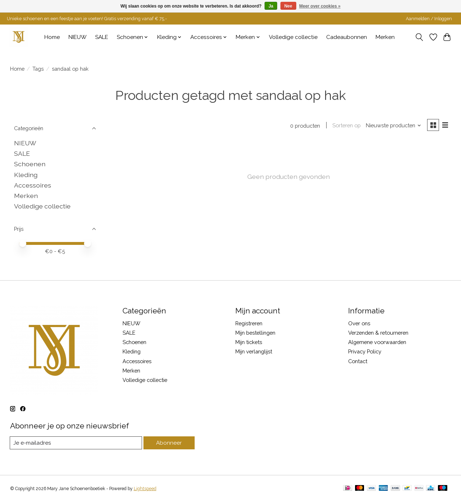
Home (52, 37)
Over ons (359, 323)
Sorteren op (346, 126)
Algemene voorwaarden (377, 342)
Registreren (248, 323)
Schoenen (29, 164)
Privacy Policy (364, 351)
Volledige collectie (293, 37)
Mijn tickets (248, 342)
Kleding (25, 175)
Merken (385, 37)
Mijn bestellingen (255, 333)
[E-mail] (76, 442)
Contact (357, 361)
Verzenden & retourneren (378, 333)
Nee (288, 6)
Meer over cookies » (320, 6)
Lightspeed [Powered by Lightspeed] (145, 488)
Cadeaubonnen (346, 37)
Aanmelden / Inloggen (429, 18)
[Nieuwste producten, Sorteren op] (392, 126)
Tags (38, 69)
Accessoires (32, 185)
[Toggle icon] (419, 37)
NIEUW (77, 37)
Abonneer (169, 443)
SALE (101, 37)
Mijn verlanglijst (253, 351)
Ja (271, 6)
